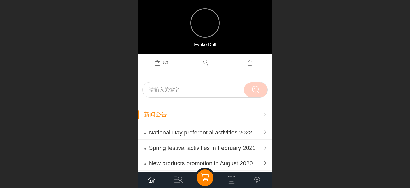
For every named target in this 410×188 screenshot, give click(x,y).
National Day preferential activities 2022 (200, 132)
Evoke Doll (205, 44)
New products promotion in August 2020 (201, 163)
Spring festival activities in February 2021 (202, 148)
